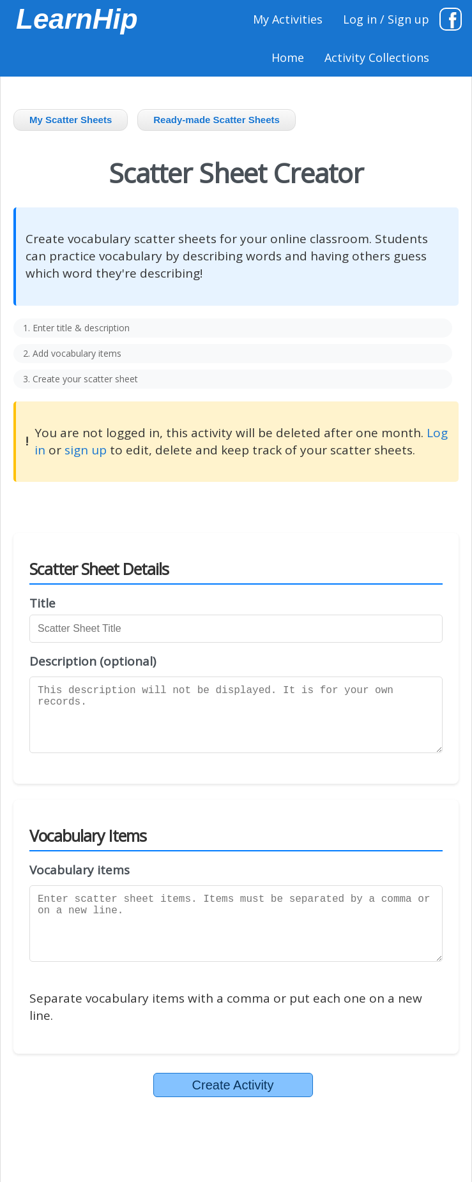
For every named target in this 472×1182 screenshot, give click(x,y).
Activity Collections (376, 57)
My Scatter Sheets (70, 119)
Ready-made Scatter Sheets (216, 119)
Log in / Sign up (386, 19)
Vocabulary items (79, 870)
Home (287, 57)
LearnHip (77, 18)
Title (42, 603)
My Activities (288, 19)
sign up (86, 450)
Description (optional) (92, 661)
